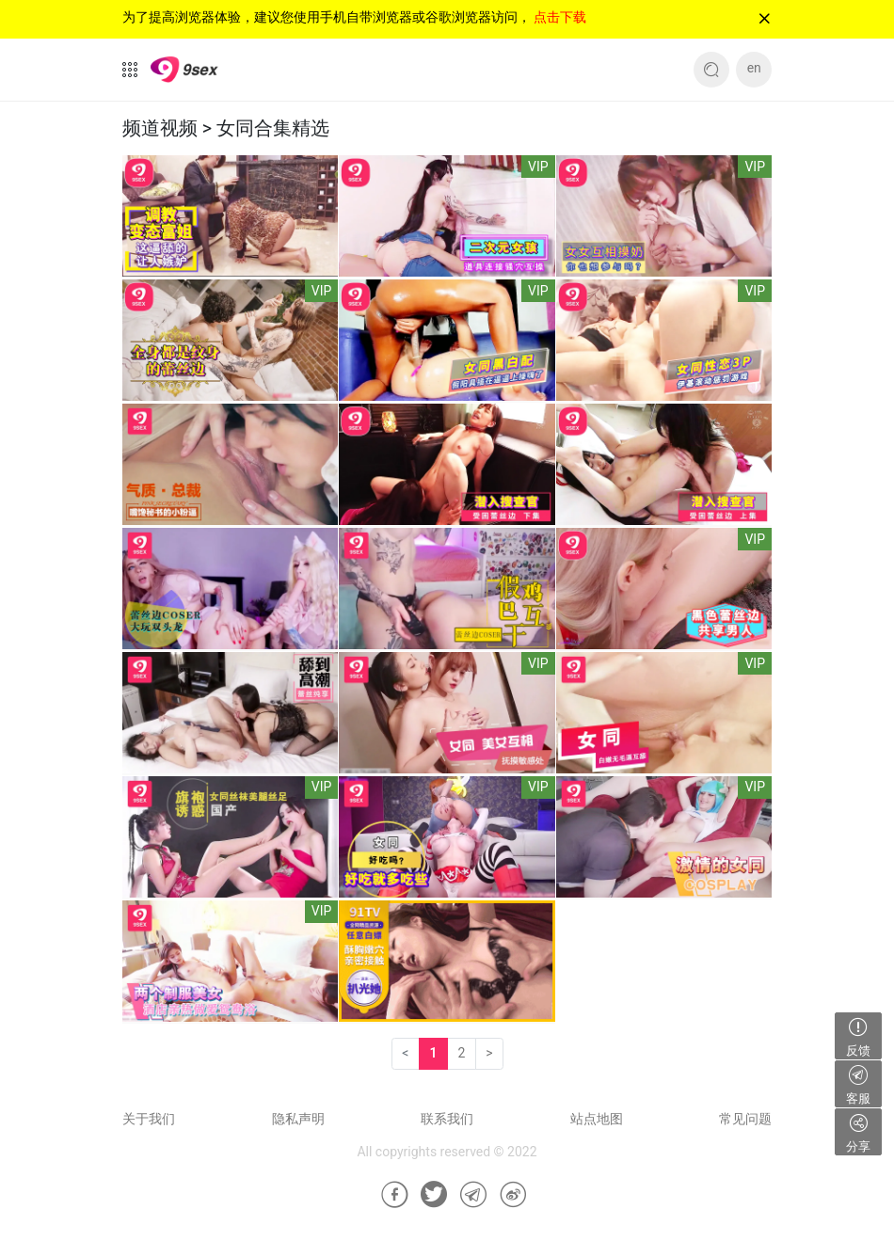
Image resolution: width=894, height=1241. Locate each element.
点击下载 (560, 16)
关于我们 (148, 1118)
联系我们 (447, 1118)
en (754, 67)
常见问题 (745, 1118)
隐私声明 (298, 1118)
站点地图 (596, 1118)
